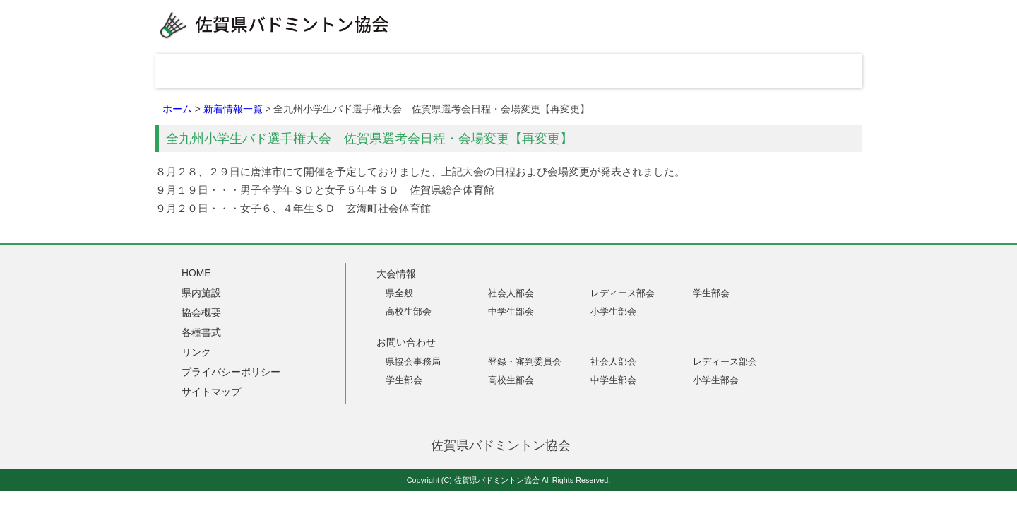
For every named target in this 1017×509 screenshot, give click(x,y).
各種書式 (614, 71)
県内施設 (416, 71)
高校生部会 (409, 311)
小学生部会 (613, 311)
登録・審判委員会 (524, 361)
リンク (713, 71)
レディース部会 (622, 293)
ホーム (177, 109)
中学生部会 (511, 311)
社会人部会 (511, 293)
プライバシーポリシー (231, 372)
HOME (211, 71)
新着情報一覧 (233, 109)
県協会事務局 (413, 361)
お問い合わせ (812, 71)
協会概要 (515, 71)
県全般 (399, 293)
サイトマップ (211, 391)
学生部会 (711, 293)
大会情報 (317, 71)
